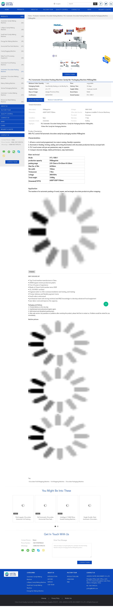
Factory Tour (48, 9)
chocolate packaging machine (75, 481)
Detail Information (35, 100)
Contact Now (70, 74)
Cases (3, 125)
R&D (68, 582)
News (89, 9)
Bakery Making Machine (12, 83)
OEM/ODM (70, 579)
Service (50, 582)
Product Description (55, 100)
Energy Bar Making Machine (12, 41)
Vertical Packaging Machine (12, 88)
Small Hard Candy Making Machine (12, 35)
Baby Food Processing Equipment (12, 57)
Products (20, 9)
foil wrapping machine (57, 481)
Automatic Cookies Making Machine (12, 94)
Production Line (72, 576)
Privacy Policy (55, 598)
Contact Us (75, 9)
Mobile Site (68, 598)
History (50, 579)
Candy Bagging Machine (12, 51)
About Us (34, 9)
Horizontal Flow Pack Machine (12, 46)
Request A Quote (105, 9)
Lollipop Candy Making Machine (12, 29)
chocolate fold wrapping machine (39, 481)
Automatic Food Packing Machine (12, 64)
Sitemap (43, 598)
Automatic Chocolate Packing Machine (12, 71)
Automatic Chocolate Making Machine (12, 77)
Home (7, 9)
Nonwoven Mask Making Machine (12, 101)
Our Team (51, 584)
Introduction (52, 576)
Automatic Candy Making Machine (12, 22)
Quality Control (62, 9)
